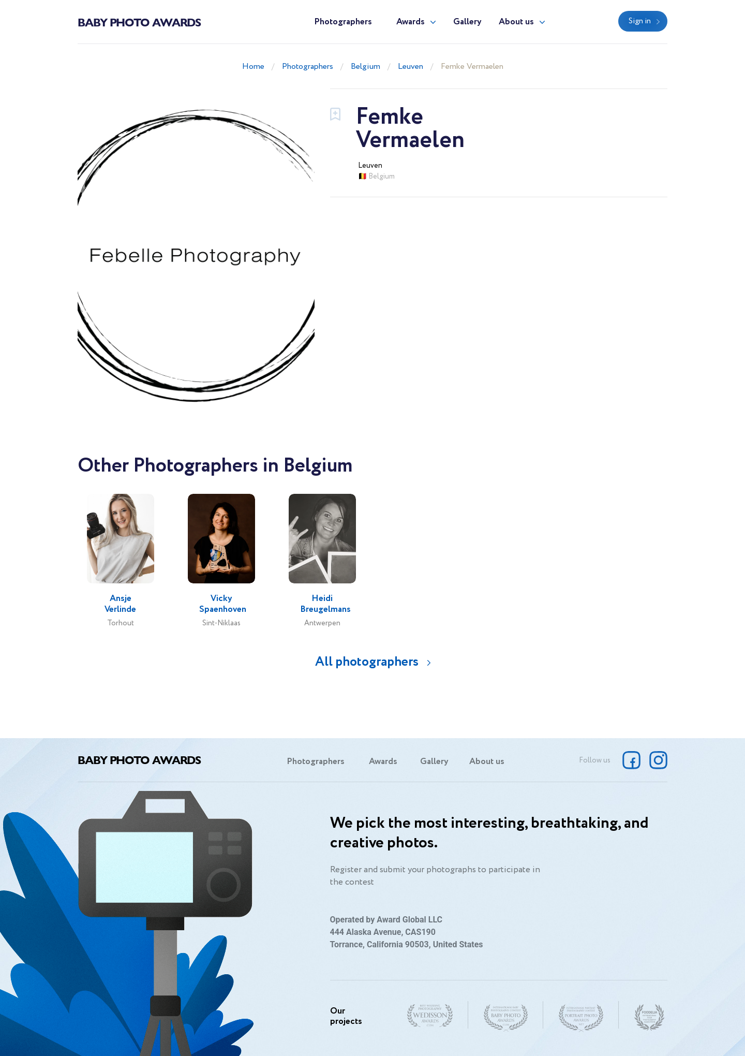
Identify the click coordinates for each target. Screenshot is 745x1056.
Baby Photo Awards (139, 21)
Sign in (640, 21)
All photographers (367, 661)
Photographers (343, 22)
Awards (410, 22)
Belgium (365, 66)
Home (253, 66)
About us (516, 22)
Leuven (410, 66)
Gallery (467, 22)
